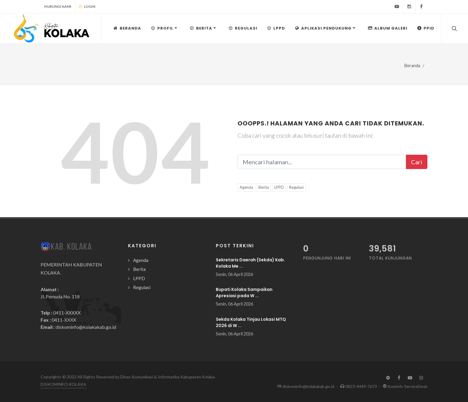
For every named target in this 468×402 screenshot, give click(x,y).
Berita (263, 187)
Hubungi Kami (57, 6)
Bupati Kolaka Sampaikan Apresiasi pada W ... (244, 292)
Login (87, 7)
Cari (416, 161)
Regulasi (296, 187)
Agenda (246, 187)
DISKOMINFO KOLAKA (63, 384)
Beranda (412, 65)
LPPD (279, 187)
